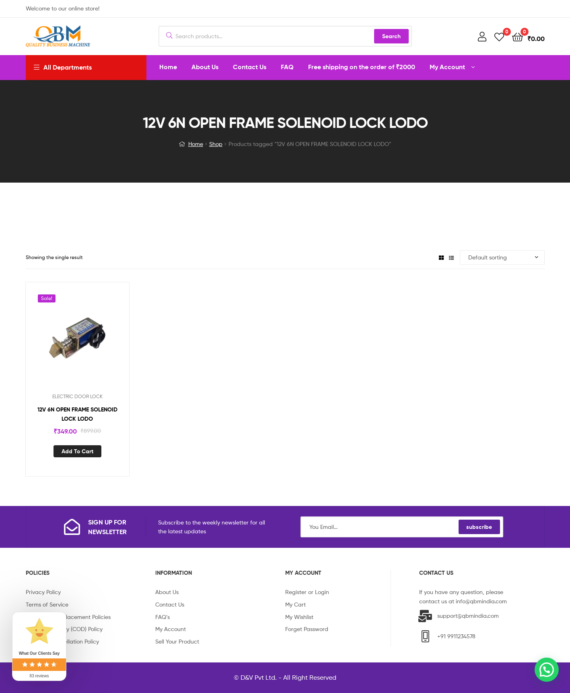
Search (391, 36)
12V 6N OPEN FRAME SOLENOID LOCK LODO (77, 414)
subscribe (479, 527)
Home (195, 143)
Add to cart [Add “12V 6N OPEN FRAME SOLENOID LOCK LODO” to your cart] (77, 451)
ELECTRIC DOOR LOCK (77, 396)
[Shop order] (502, 257)
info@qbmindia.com (481, 601)
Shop (215, 143)
